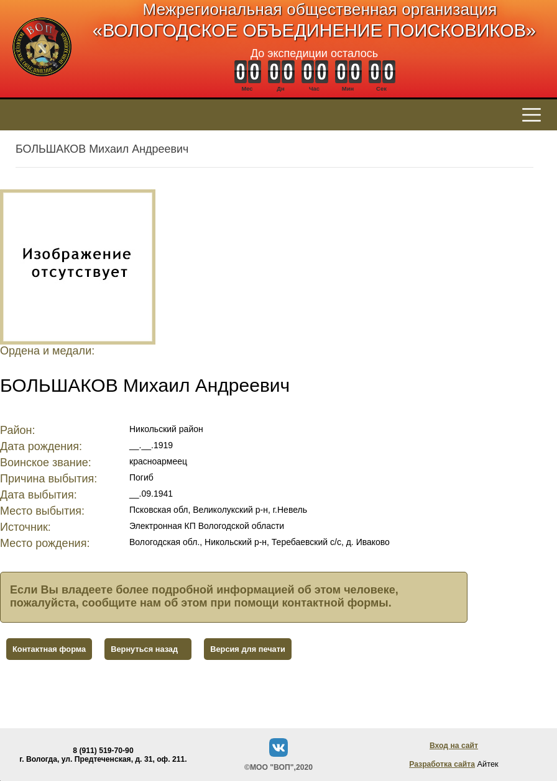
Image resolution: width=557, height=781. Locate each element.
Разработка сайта (442, 764)
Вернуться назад (144, 649)
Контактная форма (49, 649)
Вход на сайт (454, 745)
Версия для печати (247, 649)
